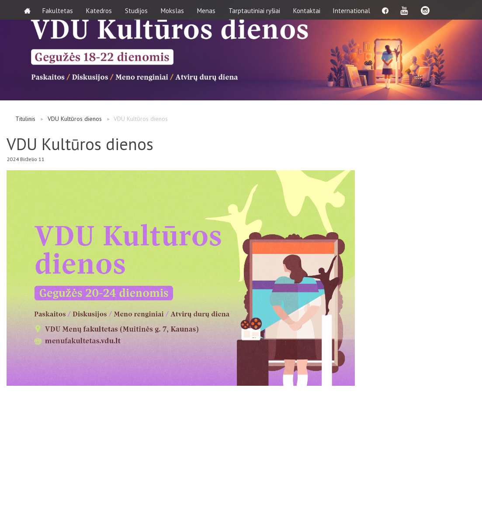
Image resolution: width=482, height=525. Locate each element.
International (353, 10)
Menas (207, 10)
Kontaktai (308, 10)
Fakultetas (59, 10)
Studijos (137, 10)
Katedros (100, 10)
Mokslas (173, 10)
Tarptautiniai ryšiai (255, 10)
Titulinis (25, 119)
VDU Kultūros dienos (75, 119)
